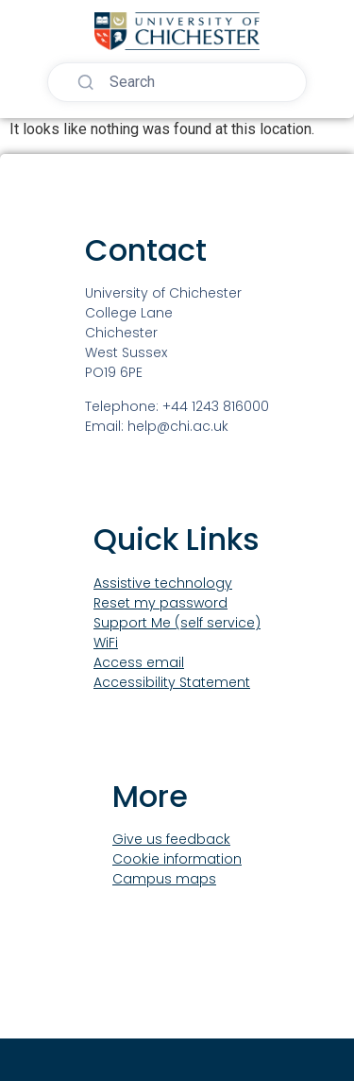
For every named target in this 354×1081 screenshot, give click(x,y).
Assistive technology (162, 583)
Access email (138, 662)
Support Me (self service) (177, 622)
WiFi (105, 642)
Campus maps (164, 878)
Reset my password (160, 602)
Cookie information (177, 858)
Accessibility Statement (171, 682)
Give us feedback (171, 839)
